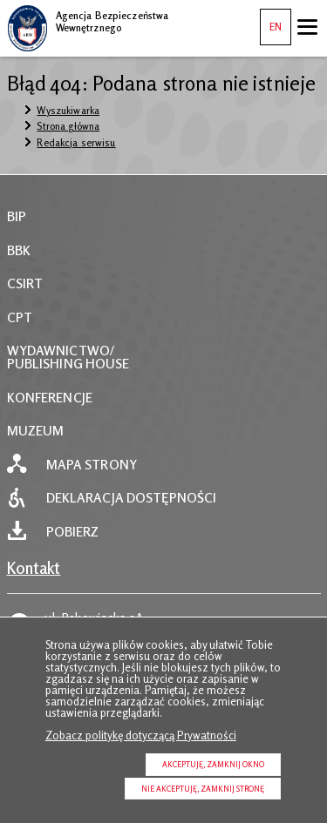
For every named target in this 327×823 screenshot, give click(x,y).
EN (271, 21)
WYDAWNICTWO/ (61, 350)
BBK (19, 250)
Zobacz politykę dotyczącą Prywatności (140, 735)
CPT (19, 317)
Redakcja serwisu (76, 143)
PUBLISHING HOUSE (68, 363)
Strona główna (68, 126)
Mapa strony (91, 464)
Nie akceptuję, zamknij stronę (202, 788)
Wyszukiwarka (68, 111)
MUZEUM (36, 430)
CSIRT (25, 283)
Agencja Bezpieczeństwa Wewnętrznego (88, 19)
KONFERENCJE (49, 397)
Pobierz (72, 531)
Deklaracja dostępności (131, 497)
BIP (16, 216)
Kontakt (34, 567)
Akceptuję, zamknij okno (213, 764)
